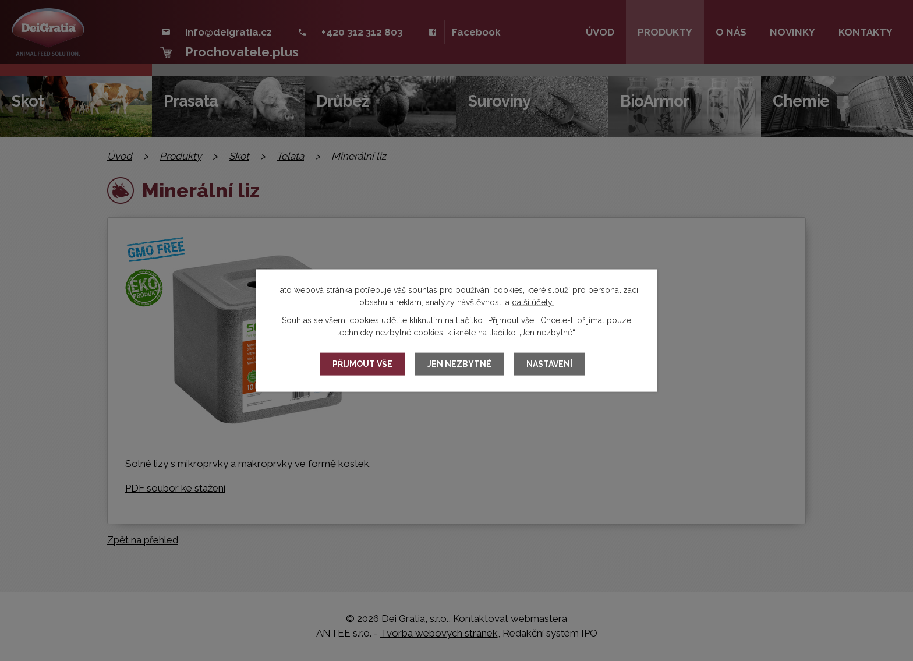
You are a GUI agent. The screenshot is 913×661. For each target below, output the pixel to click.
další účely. (533, 301)
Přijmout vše (362, 364)
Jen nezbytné (459, 364)
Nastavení (549, 364)
